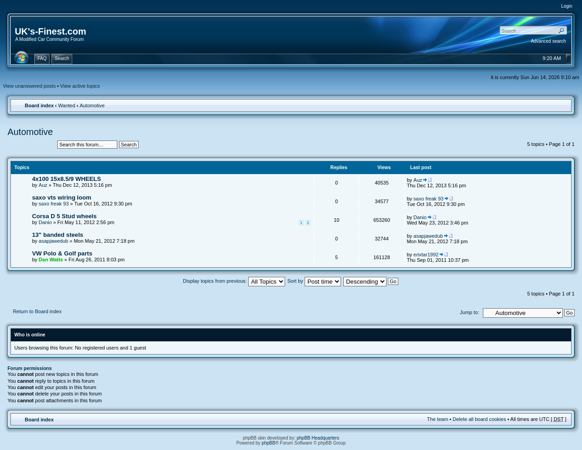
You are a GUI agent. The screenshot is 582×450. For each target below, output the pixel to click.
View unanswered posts (29, 86)
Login (566, 6)
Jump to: (469, 312)
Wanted (66, 105)
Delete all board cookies (479, 419)
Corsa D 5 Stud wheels (64, 216)
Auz (43, 185)
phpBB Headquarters (318, 437)
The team (437, 419)
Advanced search (548, 41)
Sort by (314, 281)
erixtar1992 (425, 254)
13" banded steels (57, 234)
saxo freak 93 (54, 203)
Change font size (560, 105)
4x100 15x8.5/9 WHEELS (66, 178)
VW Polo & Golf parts (62, 253)
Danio (45, 222)
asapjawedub (53, 241)
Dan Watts (51, 259)
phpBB (268, 442)
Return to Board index (37, 311)
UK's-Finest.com (50, 31)
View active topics (80, 86)
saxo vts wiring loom (61, 197)
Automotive (92, 105)
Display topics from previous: (234, 281)
